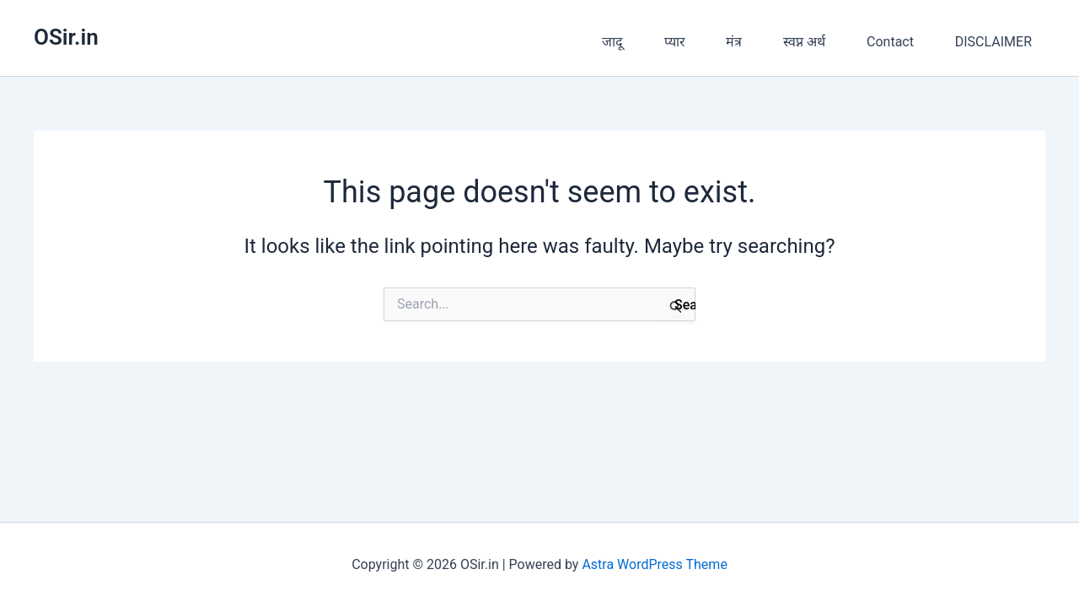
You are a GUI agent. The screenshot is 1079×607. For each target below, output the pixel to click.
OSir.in (66, 37)
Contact (890, 42)
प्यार (674, 42)
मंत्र (734, 42)
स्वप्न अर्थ (804, 42)
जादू (612, 42)
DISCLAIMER (993, 42)
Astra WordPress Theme (654, 564)
